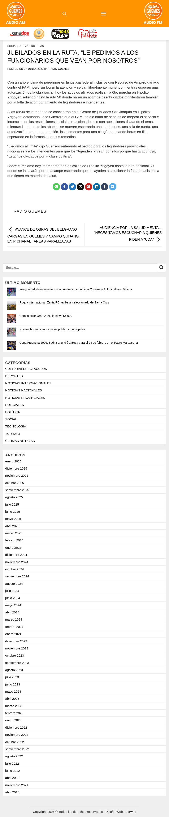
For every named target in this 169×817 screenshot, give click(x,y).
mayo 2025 (13, 518)
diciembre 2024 (16, 554)
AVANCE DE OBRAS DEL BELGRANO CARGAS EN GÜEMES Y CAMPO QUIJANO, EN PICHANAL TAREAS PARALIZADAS (43, 235)
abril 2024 (12, 612)
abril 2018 (12, 792)
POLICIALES (14, 405)
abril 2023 (12, 698)
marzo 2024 (13, 619)
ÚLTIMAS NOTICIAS (31, 46)
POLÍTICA (12, 412)
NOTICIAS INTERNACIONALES (28, 383)
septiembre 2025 (17, 490)
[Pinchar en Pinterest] (88, 187)
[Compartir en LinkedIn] (96, 187)
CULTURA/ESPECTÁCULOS (26, 368)
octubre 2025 (14, 483)
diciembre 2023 (16, 641)
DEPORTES (14, 376)
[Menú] (103, 13)
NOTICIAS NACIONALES (23, 390)
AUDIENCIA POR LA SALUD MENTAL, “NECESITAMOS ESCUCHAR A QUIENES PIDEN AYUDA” (128, 233)
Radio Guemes (59, 68)
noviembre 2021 (16, 785)
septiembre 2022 (17, 749)
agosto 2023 (14, 670)
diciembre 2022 (16, 727)
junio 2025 (12, 511)
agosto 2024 (14, 583)
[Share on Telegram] (112, 187)
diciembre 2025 (16, 468)
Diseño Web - (120, 811)
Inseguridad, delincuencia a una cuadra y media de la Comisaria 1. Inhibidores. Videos (76, 289)
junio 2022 (12, 770)
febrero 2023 (14, 713)
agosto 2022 (14, 756)
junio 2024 (12, 598)
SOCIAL (12, 46)
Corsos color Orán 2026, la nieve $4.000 (46, 316)
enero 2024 (13, 634)
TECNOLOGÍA (15, 426)
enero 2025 (13, 547)
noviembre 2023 (16, 648)
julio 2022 (12, 763)
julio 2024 (12, 590)
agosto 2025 (14, 497)
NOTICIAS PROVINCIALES (25, 397)
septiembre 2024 (17, 576)
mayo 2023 (13, 691)
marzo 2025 (13, 533)
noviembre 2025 (16, 475)
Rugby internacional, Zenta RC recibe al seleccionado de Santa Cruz (64, 302)
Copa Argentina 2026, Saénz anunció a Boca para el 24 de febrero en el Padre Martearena (79, 342)
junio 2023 (12, 684)
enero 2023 (13, 720)
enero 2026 (13, 461)
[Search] (64, 13)
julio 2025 (12, 504)
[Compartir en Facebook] (64, 187)
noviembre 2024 (16, 562)
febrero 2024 (14, 627)
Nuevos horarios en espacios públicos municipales (52, 329)
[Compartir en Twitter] (72, 187)
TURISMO (12, 433)
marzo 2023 (13, 706)
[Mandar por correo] (80, 187)
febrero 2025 (14, 540)
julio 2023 (12, 677)
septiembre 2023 (17, 663)
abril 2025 (12, 526)
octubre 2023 (14, 655)
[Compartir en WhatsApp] (56, 187)
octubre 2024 (14, 569)
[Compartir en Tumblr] (104, 187)
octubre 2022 (14, 742)
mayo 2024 (13, 605)
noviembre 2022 (16, 734)
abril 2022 (12, 778)
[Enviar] (161, 267)
